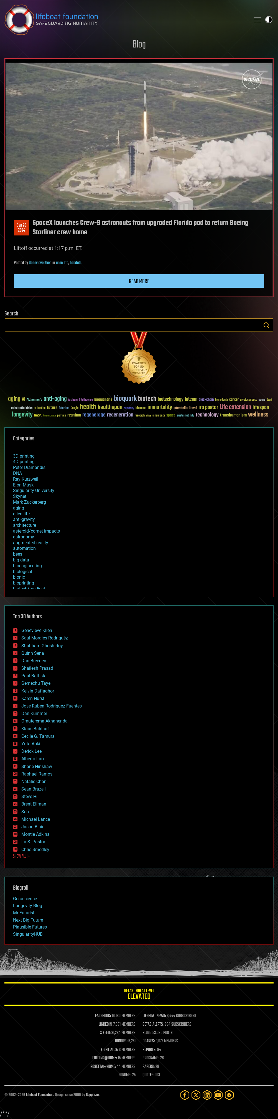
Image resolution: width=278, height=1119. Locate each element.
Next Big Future (28, 920)
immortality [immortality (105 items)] (159, 407)
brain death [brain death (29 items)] (221, 400)
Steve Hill (30, 796)
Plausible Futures (30, 927)
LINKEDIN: (106, 1024)
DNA (17, 473)
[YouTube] (218, 1095)
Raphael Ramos (36, 774)
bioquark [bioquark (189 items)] (125, 399)
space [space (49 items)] (170, 415)
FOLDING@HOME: (104, 1058)
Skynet (19, 496)
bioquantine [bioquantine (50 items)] (103, 399)
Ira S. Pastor (33, 841)
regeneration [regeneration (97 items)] (120, 415)
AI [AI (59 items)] (23, 399)
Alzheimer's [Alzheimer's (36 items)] (34, 400)
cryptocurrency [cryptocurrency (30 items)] (248, 400)
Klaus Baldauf (35, 728)
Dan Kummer (34, 713)
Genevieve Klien (40, 263)
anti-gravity (24, 519)
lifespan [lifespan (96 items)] (261, 407)
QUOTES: (148, 1075)
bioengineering (27, 565)
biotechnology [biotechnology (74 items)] (170, 399)
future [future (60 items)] (52, 407)
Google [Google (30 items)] (74, 408)
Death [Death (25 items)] (269, 400)
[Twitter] (196, 1095)
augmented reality (30, 542)
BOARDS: (148, 1041)
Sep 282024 (21, 228)
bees (17, 554)
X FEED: (105, 1033)
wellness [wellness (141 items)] (258, 414)
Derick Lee (31, 751)
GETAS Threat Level (139, 995)
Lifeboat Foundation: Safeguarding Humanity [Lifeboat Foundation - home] (125, 19)
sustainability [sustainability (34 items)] (185, 416)
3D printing (24, 456)
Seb (25, 811)
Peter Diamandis (29, 467)
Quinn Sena (32, 653)
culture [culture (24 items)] (262, 400)
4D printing (24, 461)
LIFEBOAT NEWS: (154, 1016)
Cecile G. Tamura (38, 736)
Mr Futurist (23, 912)
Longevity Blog (27, 905)
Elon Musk (23, 485)
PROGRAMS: (150, 1058)
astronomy (23, 537)
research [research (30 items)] (140, 416)
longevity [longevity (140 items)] (22, 414)
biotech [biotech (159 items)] (147, 399)
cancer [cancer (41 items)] (234, 400)
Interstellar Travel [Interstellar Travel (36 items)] (185, 408)
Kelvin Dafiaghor (37, 691)
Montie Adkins (35, 834)
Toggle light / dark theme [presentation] (268, 19)
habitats (75, 263)
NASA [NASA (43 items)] (38, 415)
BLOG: (146, 1033)
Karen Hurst (32, 698)
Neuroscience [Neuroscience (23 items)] (49, 416)
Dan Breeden (33, 660)
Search (266, 325)
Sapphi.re (92, 1095)
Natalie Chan (34, 781)
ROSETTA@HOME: (103, 1066)
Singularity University (33, 490)
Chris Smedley (35, 849)
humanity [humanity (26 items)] (129, 408)
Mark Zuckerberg (29, 502)
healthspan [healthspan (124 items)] (110, 407)
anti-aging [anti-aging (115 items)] (55, 399)
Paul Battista (34, 675)
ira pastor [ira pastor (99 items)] (208, 407)
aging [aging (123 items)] (14, 399)
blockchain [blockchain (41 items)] (206, 400)
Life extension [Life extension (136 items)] (235, 407)
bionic (19, 577)
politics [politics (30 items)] (61, 416)
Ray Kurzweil (25, 479)
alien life (62, 263)
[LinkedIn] (207, 1095)
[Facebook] (184, 1095)
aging (18, 508)
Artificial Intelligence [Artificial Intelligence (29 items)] (80, 400)
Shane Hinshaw (36, 766)
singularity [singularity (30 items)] (158, 416)
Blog (139, 45)
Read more (139, 281)
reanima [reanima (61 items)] (74, 415)
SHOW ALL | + (21, 856)
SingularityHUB (28, 934)
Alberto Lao (32, 758)
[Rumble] (229, 1095)
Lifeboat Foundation (39, 1095)
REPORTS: (149, 1049)
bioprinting (23, 583)
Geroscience (25, 898)
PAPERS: (148, 1066)
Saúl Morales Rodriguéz (44, 638)
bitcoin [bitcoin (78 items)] (191, 399)
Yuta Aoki (30, 743)
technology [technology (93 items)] (207, 415)
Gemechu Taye (35, 683)
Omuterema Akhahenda (44, 721)
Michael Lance (35, 819)
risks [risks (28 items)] (148, 415)
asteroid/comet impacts (36, 531)
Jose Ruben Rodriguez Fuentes (51, 706)
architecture (24, 525)
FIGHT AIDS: (109, 1049)
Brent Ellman (33, 804)
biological (22, 571)
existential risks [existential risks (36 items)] (21, 408)
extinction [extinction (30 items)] (39, 408)
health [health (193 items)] (88, 407)
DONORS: (121, 1041)
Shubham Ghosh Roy (42, 645)
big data (21, 560)
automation (24, 548)
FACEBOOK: (103, 1016)
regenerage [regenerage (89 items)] (94, 415)
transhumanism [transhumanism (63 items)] (233, 415)
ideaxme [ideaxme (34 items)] (141, 408)
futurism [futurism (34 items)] (64, 408)
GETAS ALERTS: (153, 1024)
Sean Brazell (33, 789)
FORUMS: (125, 1075)
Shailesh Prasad (37, 668)
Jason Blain (33, 826)
